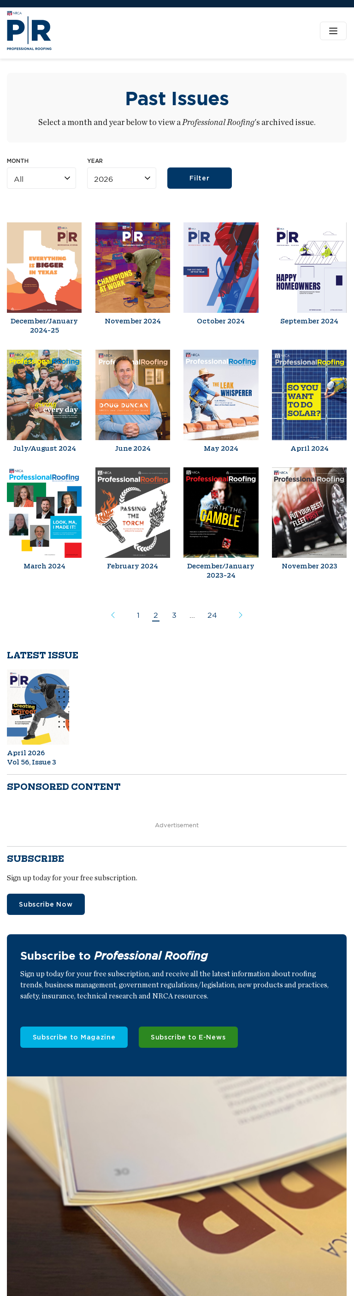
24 (212, 615)
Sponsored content (64, 787)
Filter (200, 178)
